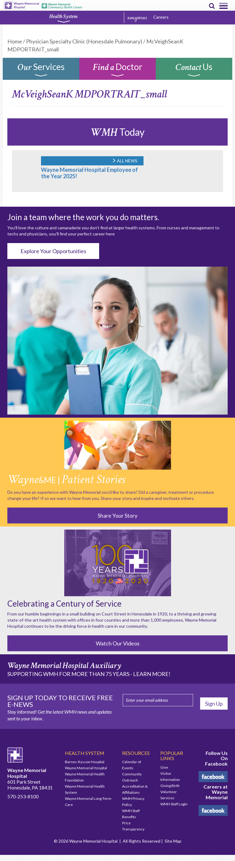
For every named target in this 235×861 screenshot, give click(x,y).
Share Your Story (117, 515)
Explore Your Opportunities (53, 251)
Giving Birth (170, 785)
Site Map (173, 841)
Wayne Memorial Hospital (86, 768)
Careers (161, 17)
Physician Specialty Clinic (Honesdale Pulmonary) (84, 41)
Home (14, 41)
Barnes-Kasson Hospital (84, 761)
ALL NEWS (124, 160)
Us (194, 70)
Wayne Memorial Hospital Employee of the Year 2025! (89, 172)
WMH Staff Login (174, 804)
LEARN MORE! (151, 674)
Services (41, 70)
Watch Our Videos (118, 643)
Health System (63, 18)
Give (164, 767)
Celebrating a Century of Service (64, 603)
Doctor (117, 70)
